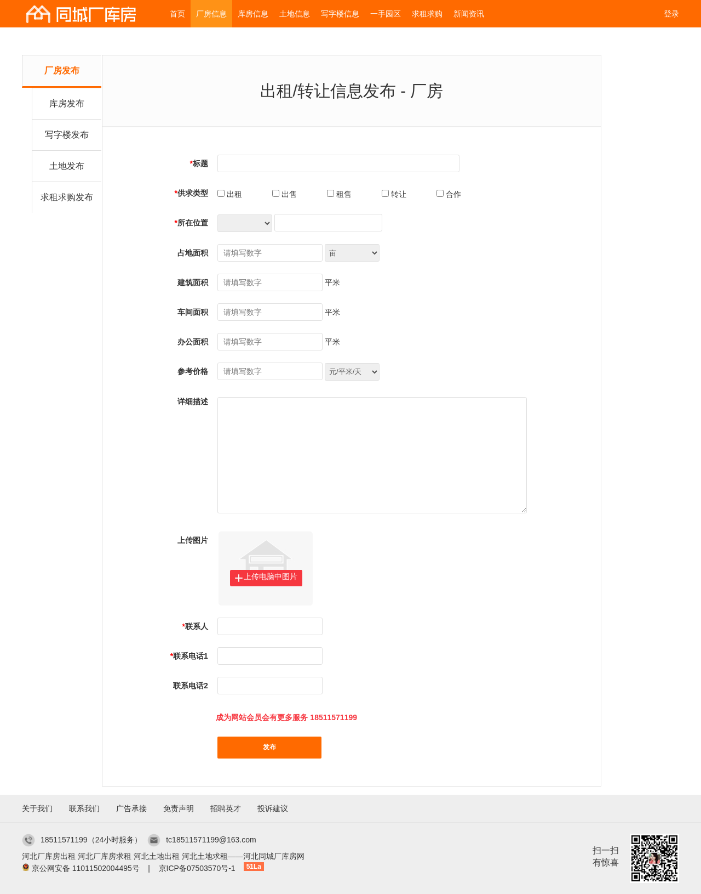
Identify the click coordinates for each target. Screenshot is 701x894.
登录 (671, 13)
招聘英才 (225, 808)
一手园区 (385, 13)
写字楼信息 (340, 13)
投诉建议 (272, 808)
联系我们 (84, 808)
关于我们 (37, 808)
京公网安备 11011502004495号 (86, 868)
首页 (177, 13)
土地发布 (66, 166)
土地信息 (294, 13)
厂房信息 (211, 13)
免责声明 (178, 808)
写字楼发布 (67, 134)
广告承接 (131, 808)
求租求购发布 (67, 197)
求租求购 (427, 13)
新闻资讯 (468, 13)
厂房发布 (61, 70)
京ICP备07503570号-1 (197, 868)
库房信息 (253, 13)
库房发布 (66, 103)
